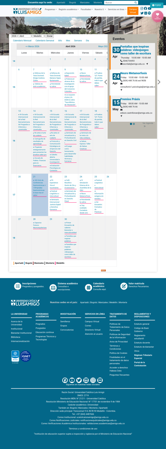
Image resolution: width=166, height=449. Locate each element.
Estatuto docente (142, 342)
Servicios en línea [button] (116, 9)
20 (19, 176)
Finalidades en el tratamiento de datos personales (119, 360)
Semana (78, 40)
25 (96, 176)
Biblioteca (15, 337)
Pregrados (40, 324)
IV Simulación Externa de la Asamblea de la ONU (85, 185)
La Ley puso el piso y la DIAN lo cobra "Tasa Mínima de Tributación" (70, 100)
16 (14, 140)
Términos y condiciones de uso (83, 428)
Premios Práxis (130, 99)
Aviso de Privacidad (119, 341)
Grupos (63, 325)
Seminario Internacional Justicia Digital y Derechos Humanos (55, 205)
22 (51, 176)
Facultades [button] (86, 9)
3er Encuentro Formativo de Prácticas (98, 207)
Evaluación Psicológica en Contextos (55, 168)
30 (66, 219)
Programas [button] (50, 9)
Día (87, 40)
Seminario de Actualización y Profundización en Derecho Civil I (70, 138)
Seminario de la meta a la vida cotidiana (85, 135)
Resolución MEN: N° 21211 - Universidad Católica (83, 398)
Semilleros (65, 321)
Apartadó (61, 2)
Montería (98, 2)
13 (19, 111)
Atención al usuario (94, 334)
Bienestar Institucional (21, 333)
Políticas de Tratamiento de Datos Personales (119, 327)
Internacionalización (20, 341)
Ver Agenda (148, 124)
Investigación (68, 314)
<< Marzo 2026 (32, 46)
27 (19, 219)
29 (51, 219)
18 (96, 111)
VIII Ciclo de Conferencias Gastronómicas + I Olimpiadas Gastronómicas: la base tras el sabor (39, 187)
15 (14, 87)
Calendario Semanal (45, 40)
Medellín (113, 302)
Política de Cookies (118, 353)
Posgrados (41, 328)
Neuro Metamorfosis (133, 73)
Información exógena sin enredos (99, 196)
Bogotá (72, 2)
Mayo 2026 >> (104, 46)
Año (60, 40)
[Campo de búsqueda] (118, 3)
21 (34, 176)
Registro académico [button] (68, 9)
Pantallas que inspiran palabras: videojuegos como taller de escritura (135, 50)
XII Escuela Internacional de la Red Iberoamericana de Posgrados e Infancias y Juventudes (24, 122)
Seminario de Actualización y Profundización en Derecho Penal (70, 196)
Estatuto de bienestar (144, 347)
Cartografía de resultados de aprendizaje (39, 141)
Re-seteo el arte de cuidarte (54, 135)
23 (66, 176)
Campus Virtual (133, 11)
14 (14, 61)
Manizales (84, 2)
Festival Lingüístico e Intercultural (54, 193)
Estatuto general (141, 324)
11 (96, 69)
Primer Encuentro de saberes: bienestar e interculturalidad (71, 228)
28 (34, 219)
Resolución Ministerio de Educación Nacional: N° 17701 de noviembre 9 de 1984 (83, 401)
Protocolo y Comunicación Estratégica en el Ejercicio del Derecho (55, 146)
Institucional (16, 329)
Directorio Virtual (93, 330)
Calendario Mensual (22, 40)
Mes (68, 40)
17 (81, 111)
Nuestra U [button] (99, 9)
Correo (88, 325)
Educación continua (45, 332)
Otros (136, 351)
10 (81, 69)
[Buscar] (135, 3)
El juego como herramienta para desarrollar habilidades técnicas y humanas (70, 153)
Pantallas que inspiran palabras (70, 238)
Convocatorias (67, 330)
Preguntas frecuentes (119, 375)
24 (81, 176)
